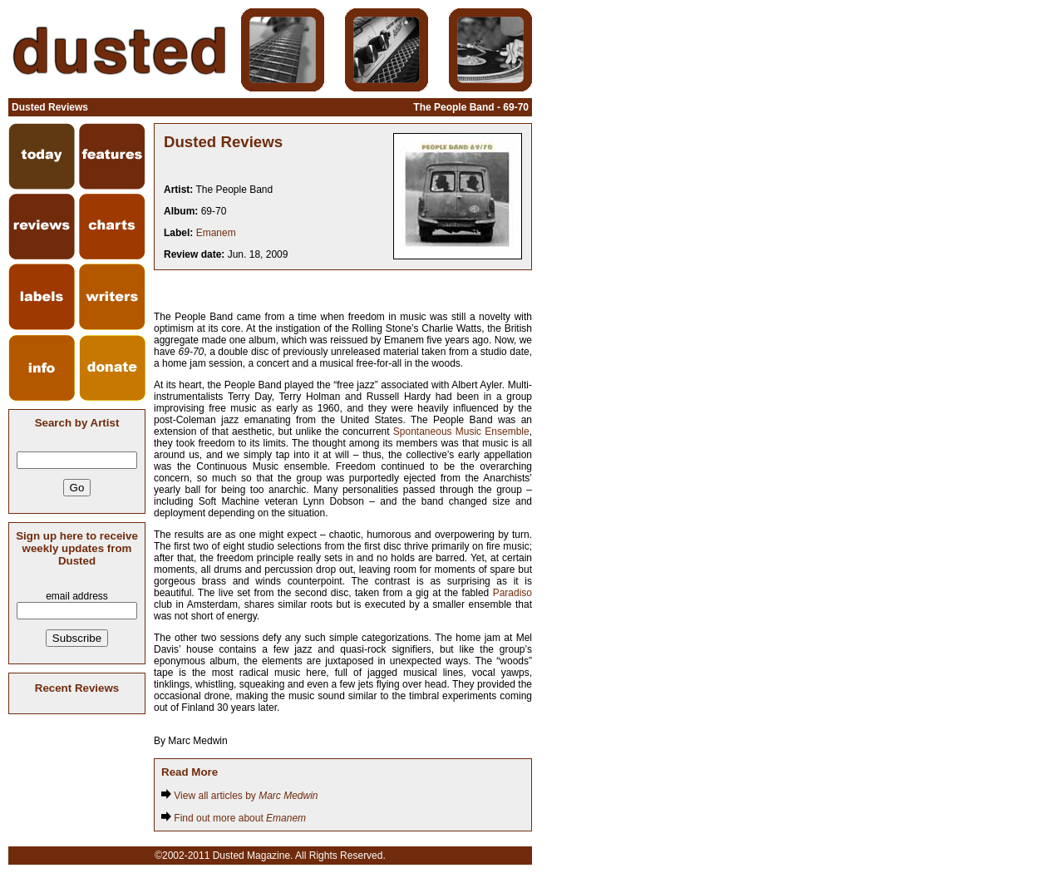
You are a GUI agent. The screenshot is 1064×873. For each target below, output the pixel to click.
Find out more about (233, 818)
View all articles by (239, 795)
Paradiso (512, 593)
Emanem (216, 233)
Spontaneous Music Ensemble (461, 431)
